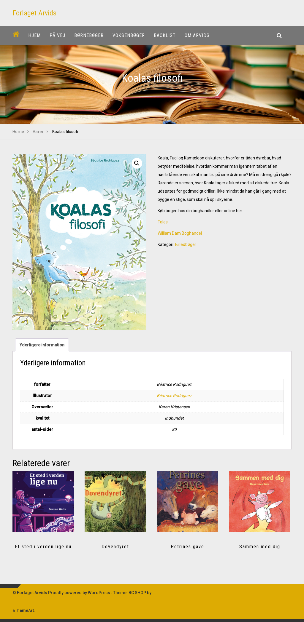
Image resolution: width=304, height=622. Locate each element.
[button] (137, 163)
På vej (57, 35)
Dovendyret (115, 546)
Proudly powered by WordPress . (80, 592)
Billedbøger (185, 244)
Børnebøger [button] (89, 35)
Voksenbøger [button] (129, 35)
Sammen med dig (259, 546)
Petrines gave (187, 546)
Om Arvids (197, 35)
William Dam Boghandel (180, 233)
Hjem (34, 35)
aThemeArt (23, 610)
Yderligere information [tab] (42, 345)
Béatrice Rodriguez (174, 395)
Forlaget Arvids (34, 13)
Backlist (165, 35)
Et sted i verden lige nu (43, 546)
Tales (163, 222)
